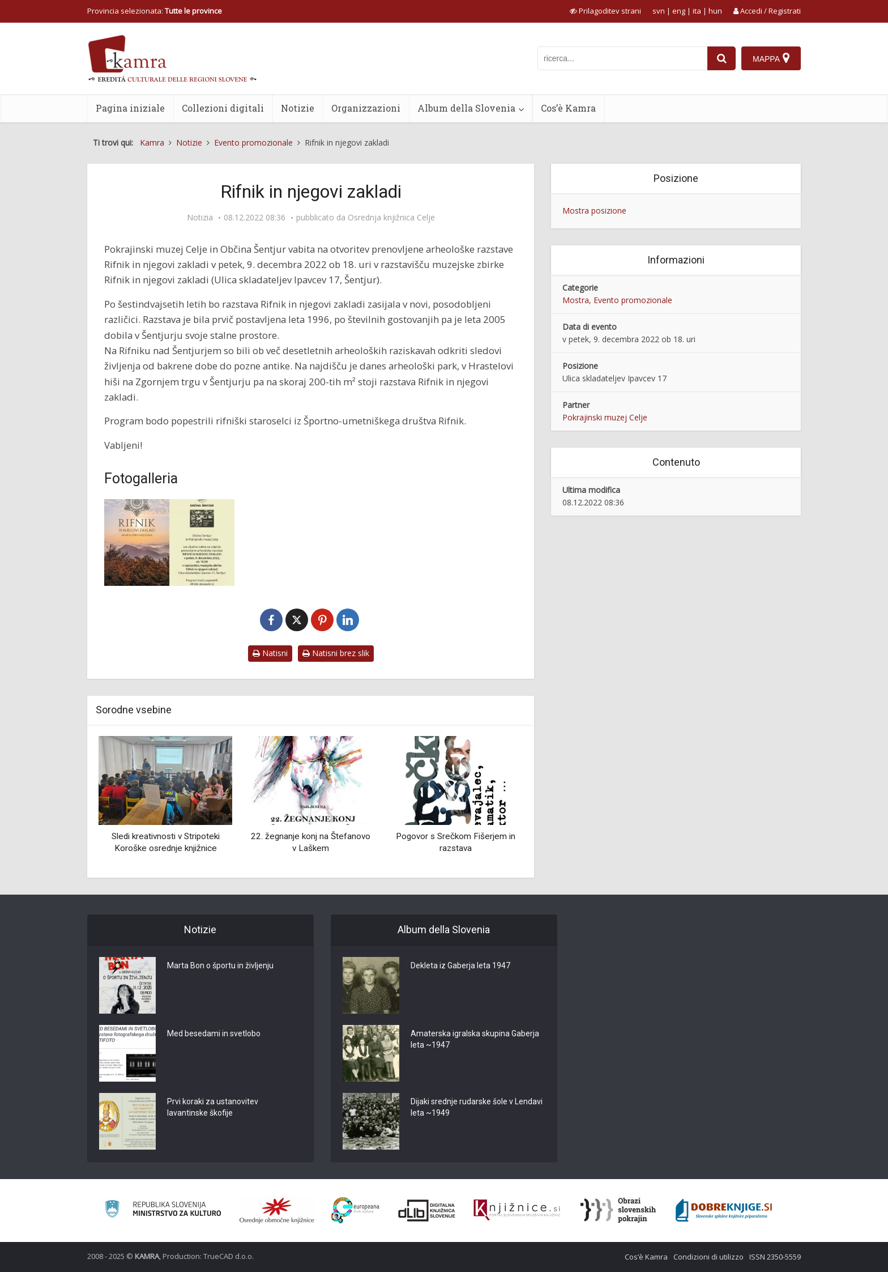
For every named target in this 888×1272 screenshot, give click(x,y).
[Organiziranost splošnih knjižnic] (277, 1210)
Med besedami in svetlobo (214, 1033)
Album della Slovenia (466, 108)
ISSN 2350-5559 (775, 1257)
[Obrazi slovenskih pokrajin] (618, 1210)
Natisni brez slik (335, 653)
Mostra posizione (594, 210)
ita (697, 11)
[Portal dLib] (427, 1210)
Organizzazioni (365, 108)
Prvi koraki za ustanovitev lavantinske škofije (212, 1107)
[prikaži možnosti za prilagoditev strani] (605, 11)
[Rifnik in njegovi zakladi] (169, 542)
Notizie (297, 108)
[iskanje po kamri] (622, 58)
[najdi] (721, 58)
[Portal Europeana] (355, 1210)
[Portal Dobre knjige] (724, 1210)
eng (678, 11)
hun (715, 11)
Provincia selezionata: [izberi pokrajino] (154, 11)
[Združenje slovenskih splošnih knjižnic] (517, 1210)
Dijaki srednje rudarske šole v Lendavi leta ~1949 (477, 1107)
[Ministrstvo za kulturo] (162, 1210)
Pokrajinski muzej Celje (604, 417)
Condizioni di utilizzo (708, 1257)
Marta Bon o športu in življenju (220, 965)
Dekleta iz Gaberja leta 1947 (460, 965)
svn (658, 11)
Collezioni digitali (223, 108)
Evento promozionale (633, 300)
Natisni (270, 653)
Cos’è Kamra (568, 108)
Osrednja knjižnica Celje (391, 217)
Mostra (575, 300)
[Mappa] (771, 58)
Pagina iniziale (130, 108)
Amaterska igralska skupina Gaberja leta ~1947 (475, 1039)
